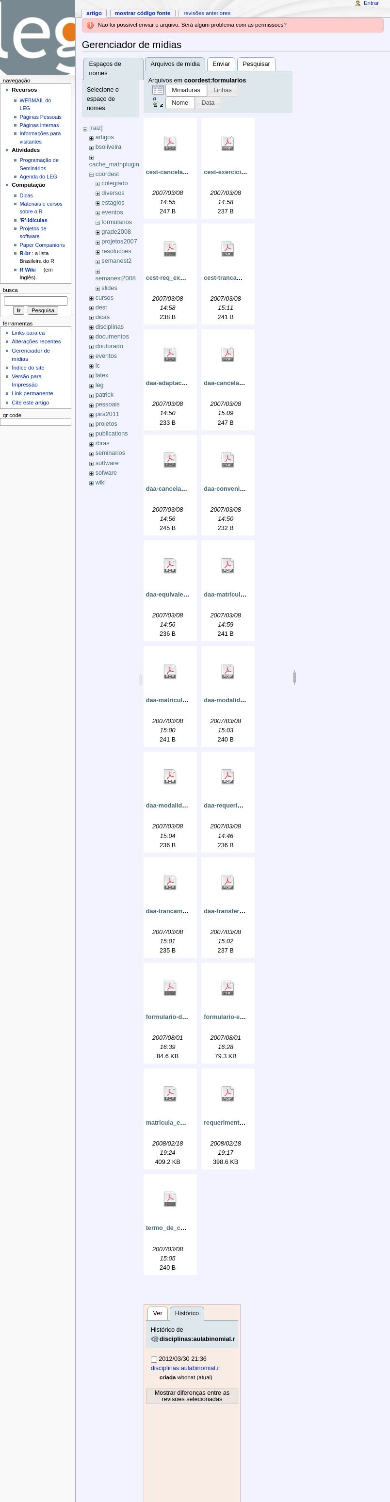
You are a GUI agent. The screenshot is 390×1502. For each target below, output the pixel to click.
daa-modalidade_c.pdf (178, 805)
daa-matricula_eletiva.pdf (240, 594)
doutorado (109, 346)
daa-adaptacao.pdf (173, 383)
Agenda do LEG (38, 176)
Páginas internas (39, 125)
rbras (103, 443)
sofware (106, 472)
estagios (112, 202)
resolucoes (116, 251)
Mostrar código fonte (143, 13)
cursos (105, 297)
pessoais (108, 404)
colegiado (114, 183)
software (107, 463)
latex (102, 375)
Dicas (26, 195)
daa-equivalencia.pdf (176, 594)
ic (98, 365)
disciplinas (110, 326)
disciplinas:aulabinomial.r (197, 1339)
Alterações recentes (36, 341)
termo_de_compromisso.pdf (187, 1228)
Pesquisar (256, 64)
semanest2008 (116, 278)
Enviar (221, 64)
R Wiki (28, 270)
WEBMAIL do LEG (35, 104)
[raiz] (96, 128)
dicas (103, 317)
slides (109, 288)
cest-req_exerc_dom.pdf (181, 278)
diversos (112, 193)
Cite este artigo (30, 402)
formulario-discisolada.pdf (184, 1017)
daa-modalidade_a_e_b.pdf (243, 700)
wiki (101, 482)
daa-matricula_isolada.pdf (184, 700)
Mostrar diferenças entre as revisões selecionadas (192, 1396)
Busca (10, 290)
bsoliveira (109, 147)
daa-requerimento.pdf (235, 805)
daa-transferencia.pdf (235, 911)
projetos (106, 423)
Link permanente (32, 393)
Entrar (371, 3)
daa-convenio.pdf (229, 488)
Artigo (94, 13)
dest (101, 307)
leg (100, 385)
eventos (112, 212)
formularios (116, 222)
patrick (105, 394)
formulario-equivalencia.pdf (244, 1017)
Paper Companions (42, 245)
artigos (105, 137)
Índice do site (28, 368)
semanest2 (116, 261)
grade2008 (116, 231)
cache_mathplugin (114, 164)
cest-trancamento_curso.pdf (245, 278)
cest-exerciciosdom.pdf (238, 172)
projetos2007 (119, 241)
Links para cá (28, 333)
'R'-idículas (34, 220)
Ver (157, 1313)
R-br (25, 253)
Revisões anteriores (206, 13)
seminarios (110, 453)
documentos (112, 336)
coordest (107, 174)
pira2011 (107, 414)
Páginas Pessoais (41, 117)
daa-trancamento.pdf (176, 911)
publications (112, 433)
